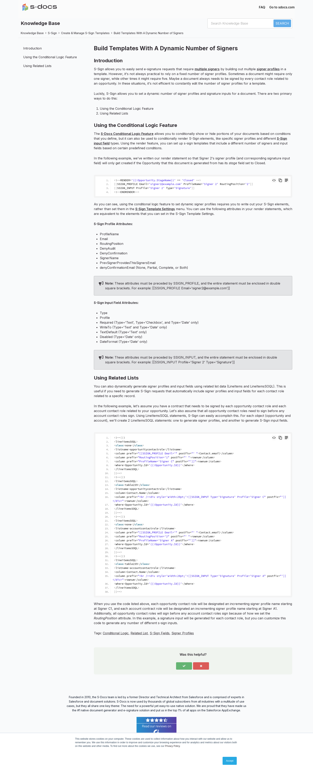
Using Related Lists (37, 66)
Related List (139, 633)
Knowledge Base (32, 33)
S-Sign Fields (159, 633)
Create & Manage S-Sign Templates (85, 33)
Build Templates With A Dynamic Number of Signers (148, 33)
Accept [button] (229, 760)
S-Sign (52, 33)
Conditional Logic (116, 633)
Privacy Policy (172, 746)
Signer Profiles (182, 633)
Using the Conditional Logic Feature (50, 57)
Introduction (32, 48)
